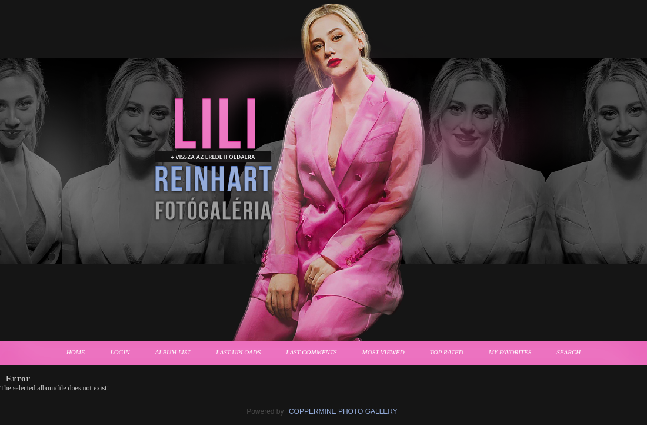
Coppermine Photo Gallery (343, 411)
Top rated (446, 352)
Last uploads (238, 352)
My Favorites (510, 352)
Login (120, 352)
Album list (173, 352)
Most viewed (383, 352)
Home (75, 352)
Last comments (311, 352)
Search (568, 352)
